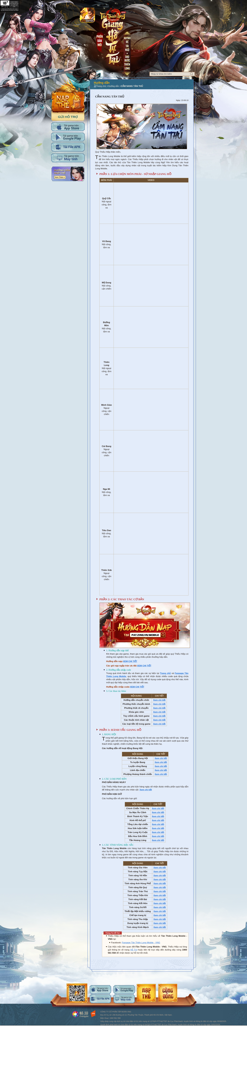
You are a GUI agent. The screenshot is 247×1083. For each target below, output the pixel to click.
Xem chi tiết (159, 700)
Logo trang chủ (113, 15)
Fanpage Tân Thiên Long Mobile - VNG (141, 942)
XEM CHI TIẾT (130, 661)
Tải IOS (68, 126)
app (87, 15)
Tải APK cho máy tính (68, 147)
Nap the (68, 94)
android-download (124, 989)
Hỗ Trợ (133, 950)
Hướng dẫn (68, 174)
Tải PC (68, 157)
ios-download (100, 989)
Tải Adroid (68, 136)
